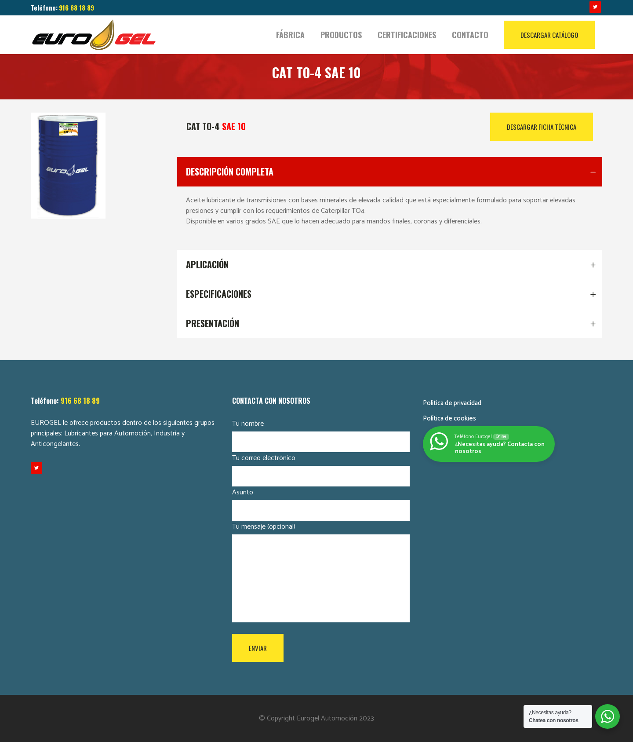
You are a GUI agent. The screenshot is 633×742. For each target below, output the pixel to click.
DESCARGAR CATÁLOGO (549, 35)
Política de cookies (449, 418)
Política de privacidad (452, 403)
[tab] (390, 171)
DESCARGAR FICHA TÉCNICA (541, 127)
